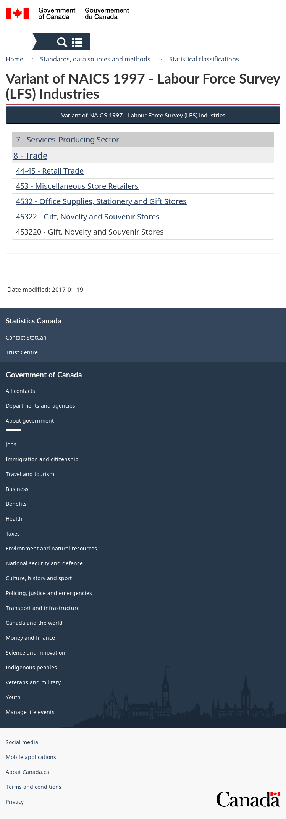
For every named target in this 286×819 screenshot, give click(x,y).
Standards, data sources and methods (95, 59)
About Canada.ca (27, 772)
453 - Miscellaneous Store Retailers (77, 186)
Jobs (11, 444)
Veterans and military (33, 682)
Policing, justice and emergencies (49, 593)
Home (14, 59)
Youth (13, 697)
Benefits (16, 503)
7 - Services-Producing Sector (67, 139)
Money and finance (30, 637)
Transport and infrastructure (43, 607)
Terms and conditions (33, 786)
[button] (62, 42)
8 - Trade (30, 155)
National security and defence (44, 563)
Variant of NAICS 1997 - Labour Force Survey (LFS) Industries (143, 115)
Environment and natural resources (51, 548)
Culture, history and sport (39, 578)
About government (30, 420)
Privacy (15, 801)
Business (17, 488)
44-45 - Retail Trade (50, 171)
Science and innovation (35, 652)
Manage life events (30, 712)
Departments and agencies (40, 405)
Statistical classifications (203, 59)
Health (14, 518)
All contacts (20, 390)
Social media (22, 742)
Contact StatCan (26, 337)
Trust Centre (22, 352)
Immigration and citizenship (42, 459)
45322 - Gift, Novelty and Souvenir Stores (88, 216)
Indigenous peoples (31, 667)
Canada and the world (34, 622)
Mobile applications (31, 757)
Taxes (13, 533)
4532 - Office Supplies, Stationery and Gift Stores (101, 201)
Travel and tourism (30, 474)
